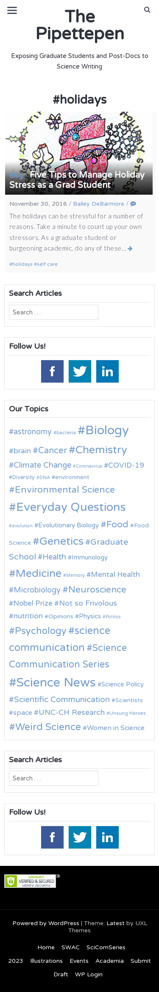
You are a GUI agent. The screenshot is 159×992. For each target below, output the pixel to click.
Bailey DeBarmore (98, 203)
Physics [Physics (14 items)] (90, 616)
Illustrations (46, 960)
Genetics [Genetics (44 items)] (61, 541)
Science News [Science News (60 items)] (56, 682)
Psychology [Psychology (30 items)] (41, 631)
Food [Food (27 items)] (117, 524)
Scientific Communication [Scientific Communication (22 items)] (62, 699)
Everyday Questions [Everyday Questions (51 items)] (71, 507)
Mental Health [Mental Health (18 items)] (115, 574)
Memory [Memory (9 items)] (75, 575)
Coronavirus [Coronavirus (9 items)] (89, 466)
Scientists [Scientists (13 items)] (129, 700)
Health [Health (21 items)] (54, 557)
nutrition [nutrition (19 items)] (28, 616)
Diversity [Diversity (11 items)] (23, 477)
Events (79, 960)
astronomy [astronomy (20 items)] (33, 431)
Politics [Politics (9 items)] (113, 617)
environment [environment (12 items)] (72, 477)
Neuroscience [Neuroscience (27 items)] (97, 589)
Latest (115, 923)
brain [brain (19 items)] (22, 450)
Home (46, 947)
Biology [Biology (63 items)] (107, 430)
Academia (109, 960)
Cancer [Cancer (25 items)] (52, 451)
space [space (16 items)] (22, 712)
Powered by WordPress (45, 923)
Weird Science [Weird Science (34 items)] (48, 727)
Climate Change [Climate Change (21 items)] (42, 465)
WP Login (89, 974)
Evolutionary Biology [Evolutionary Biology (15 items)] (68, 525)
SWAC (70, 947)
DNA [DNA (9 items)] (44, 477)
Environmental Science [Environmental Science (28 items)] (65, 489)
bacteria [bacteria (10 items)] (66, 432)
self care (47, 264)
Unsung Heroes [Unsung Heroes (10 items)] (127, 713)
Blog (16, 175)
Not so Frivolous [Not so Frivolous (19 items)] (88, 603)
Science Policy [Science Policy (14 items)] (122, 684)
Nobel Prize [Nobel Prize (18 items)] (33, 603)
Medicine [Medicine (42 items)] (38, 573)
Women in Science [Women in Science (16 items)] (116, 728)
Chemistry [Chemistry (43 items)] (101, 450)
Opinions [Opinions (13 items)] (60, 616)
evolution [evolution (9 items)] (22, 526)
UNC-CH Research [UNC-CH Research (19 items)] (72, 712)
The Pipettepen (79, 25)
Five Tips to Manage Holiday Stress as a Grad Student (77, 180)
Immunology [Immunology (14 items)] (90, 557)
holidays (22, 264)
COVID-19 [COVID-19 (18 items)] (126, 465)
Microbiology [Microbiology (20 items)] (37, 590)
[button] (147, 10)
